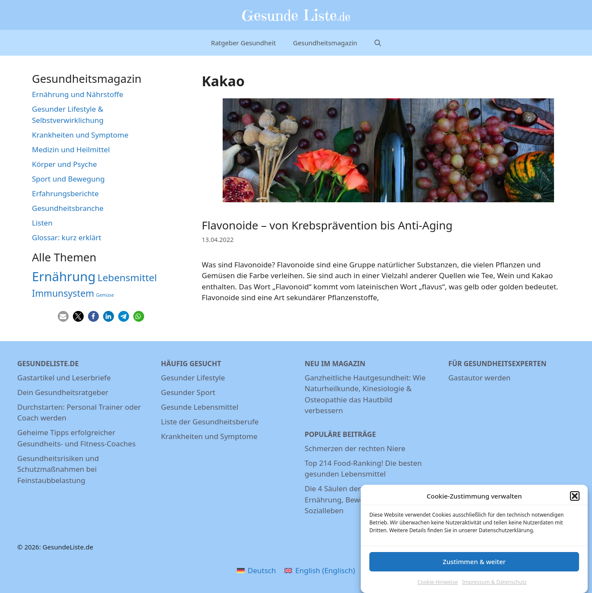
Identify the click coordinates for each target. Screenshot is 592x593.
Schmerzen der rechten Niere (355, 448)
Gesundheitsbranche (68, 208)
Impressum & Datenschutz (494, 585)
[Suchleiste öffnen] (378, 43)
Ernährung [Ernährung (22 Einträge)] (64, 276)
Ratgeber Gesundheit (243, 42)
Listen (42, 223)
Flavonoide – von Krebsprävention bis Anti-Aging (327, 225)
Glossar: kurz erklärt (66, 237)
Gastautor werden (479, 378)
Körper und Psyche (64, 164)
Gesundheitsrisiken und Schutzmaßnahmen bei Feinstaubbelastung (58, 469)
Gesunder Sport (188, 392)
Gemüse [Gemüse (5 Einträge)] (104, 295)
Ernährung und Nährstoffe (77, 94)
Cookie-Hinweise (437, 585)
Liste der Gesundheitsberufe (209, 422)
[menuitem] (256, 570)
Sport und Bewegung (68, 179)
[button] (574, 499)
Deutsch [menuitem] (262, 570)
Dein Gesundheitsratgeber (62, 392)
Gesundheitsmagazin (325, 42)
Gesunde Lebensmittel (199, 407)
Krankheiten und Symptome (80, 135)
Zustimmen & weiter (474, 564)
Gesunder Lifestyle (193, 378)
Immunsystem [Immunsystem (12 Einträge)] (63, 293)
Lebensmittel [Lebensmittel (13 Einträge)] (127, 277)
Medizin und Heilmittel (71, 149)
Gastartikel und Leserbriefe (64, 378)
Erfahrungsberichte (65, 193)
